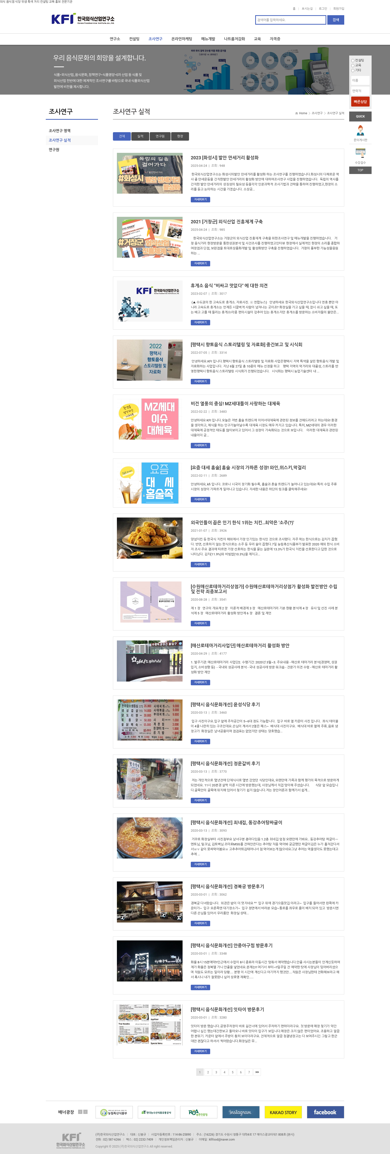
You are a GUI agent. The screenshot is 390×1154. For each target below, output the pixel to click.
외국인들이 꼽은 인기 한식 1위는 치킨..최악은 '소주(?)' (242, 518)
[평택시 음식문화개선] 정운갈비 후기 (225, 759)
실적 (140, 132)
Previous (80, 1108)
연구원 (160, 132)
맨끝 (257, 1068)
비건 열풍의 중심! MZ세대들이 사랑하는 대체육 (235, 400)
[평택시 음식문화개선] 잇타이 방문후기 (227, 1005)
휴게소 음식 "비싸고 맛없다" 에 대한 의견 (229, 282)
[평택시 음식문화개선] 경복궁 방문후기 (227, 882)
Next (85, 1108)
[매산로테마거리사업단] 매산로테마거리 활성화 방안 (240, 641)
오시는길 (307, 8)
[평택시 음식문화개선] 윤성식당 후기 (225, 700)
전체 (122, 132)
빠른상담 (360, 102)
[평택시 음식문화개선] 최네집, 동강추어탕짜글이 (236, 818)
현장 (180, 132)
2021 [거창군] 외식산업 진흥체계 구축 (227, 218)
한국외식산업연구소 (83, 17)
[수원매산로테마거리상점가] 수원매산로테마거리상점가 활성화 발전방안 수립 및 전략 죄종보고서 (264, 585)
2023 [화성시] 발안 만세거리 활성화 (225, 154)
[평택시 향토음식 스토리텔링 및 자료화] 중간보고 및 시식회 (246, 341)
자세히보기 (200, 195)
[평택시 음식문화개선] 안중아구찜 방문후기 (232, 941)
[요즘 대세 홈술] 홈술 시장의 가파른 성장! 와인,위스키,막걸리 (248, 463)
